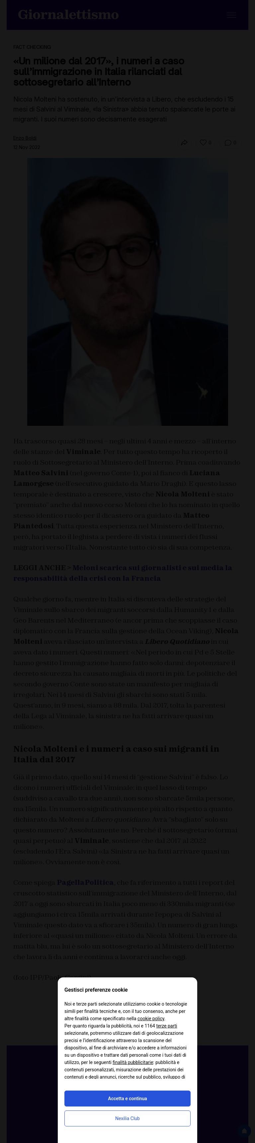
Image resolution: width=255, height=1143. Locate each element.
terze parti (166, 1026)
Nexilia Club (127, 1118)
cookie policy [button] (150, 1018)
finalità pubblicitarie (133, 1062)
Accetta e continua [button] (127, 1098)
